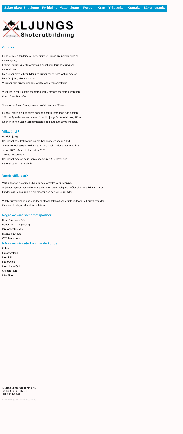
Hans (5, 220)
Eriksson (13, 220)
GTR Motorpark (11, 238)
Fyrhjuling (50, 7)
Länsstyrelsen (10, 252)
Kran (101, 7)
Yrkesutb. (115, 7)
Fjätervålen (8, 261)
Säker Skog (13, 7)
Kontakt (134, 7)
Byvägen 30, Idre (11, 233)
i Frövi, (22, 220)
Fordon (88, 7)
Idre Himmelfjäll (11, 266)
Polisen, (6, 248)
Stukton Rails (9, 270)
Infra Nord (8, 275)
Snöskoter (31, 7)
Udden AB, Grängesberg (16, 224)
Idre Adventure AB (12, 229)
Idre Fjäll (7, 257)
